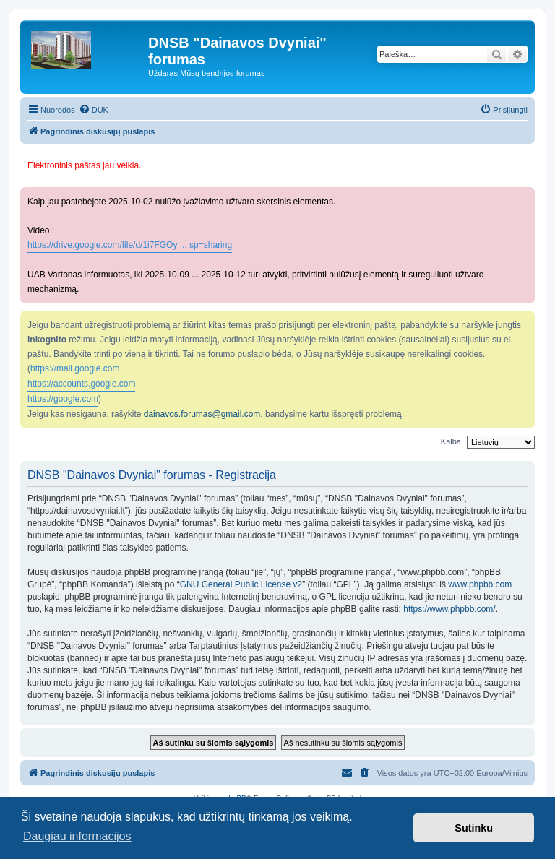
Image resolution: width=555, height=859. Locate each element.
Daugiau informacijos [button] (77, 836)
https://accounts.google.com (81, 384)
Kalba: (452, 441)
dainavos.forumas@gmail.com (202, 414)
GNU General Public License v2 (241, 584)
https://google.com (62, 399)
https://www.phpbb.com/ (449, 609)
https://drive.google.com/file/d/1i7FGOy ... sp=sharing (129, 245)
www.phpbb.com (480, 584)
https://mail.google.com (74, 368)
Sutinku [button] (474, 828)
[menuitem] (93, 109)
